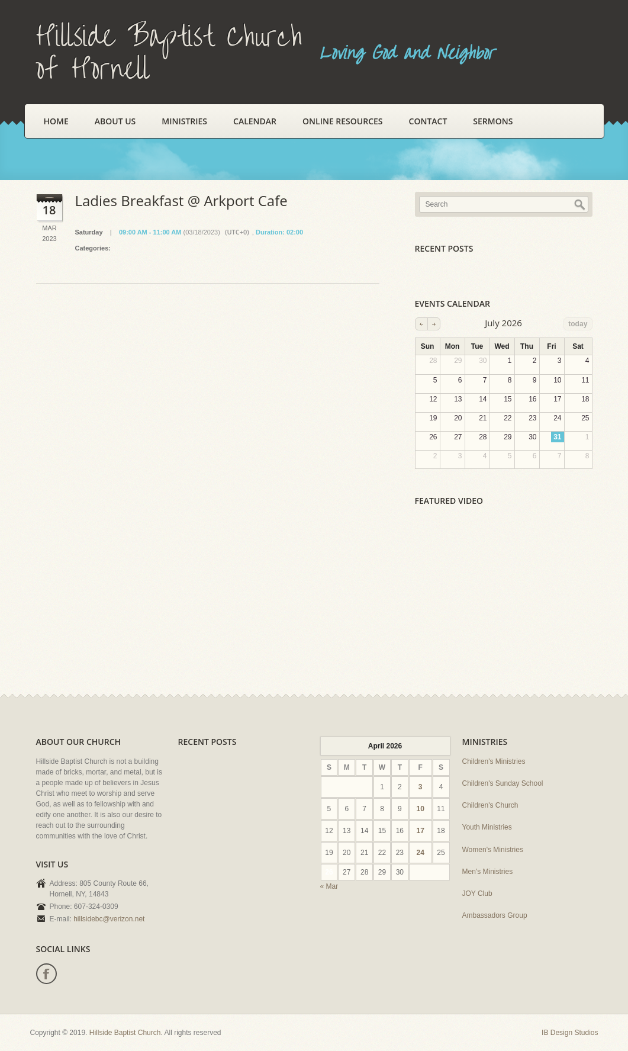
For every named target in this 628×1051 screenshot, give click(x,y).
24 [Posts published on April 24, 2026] (420, 852)
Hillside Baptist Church (125, 1032)
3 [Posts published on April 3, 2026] (420, 787)
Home (56, 121)
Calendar (254, 121)
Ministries (184, 121)
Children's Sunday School (502, 783)
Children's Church (490, 805)
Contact (428, 121)
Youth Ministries (487, 827)
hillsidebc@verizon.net (108, 919)
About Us (115, 121)
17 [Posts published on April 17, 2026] (420, 831)
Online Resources (342, 121)
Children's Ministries (494, 761)
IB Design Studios (570, 1032)
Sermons (493, 121)
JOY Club (477, 893)
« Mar (329, 886)
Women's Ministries (492, 850)
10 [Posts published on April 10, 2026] (420, 809)
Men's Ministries (487, 871)
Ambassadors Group (494, 915)
